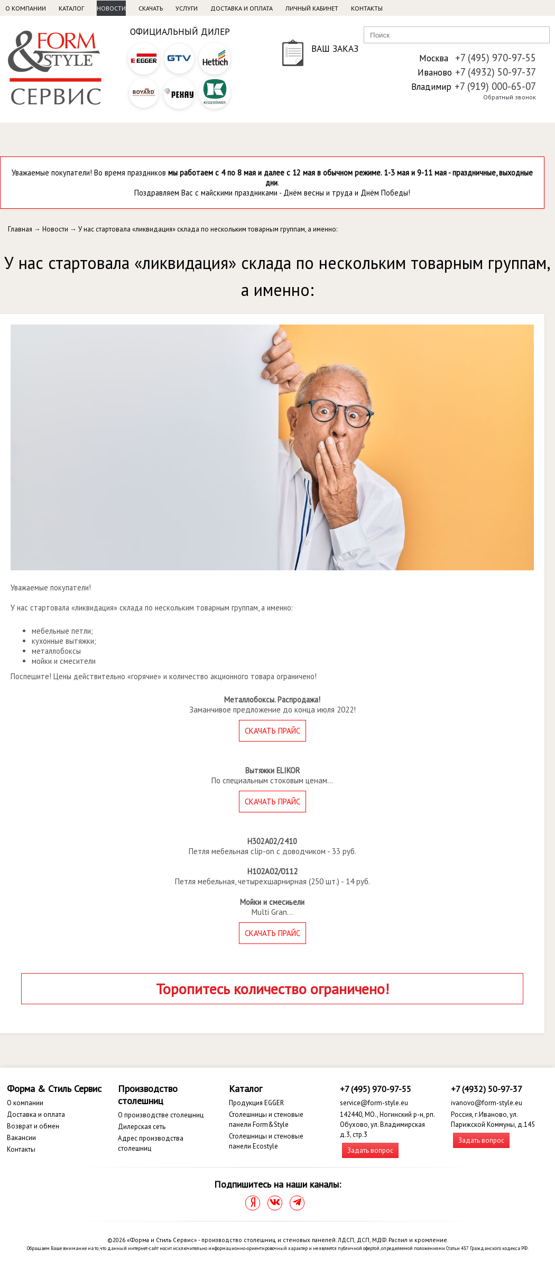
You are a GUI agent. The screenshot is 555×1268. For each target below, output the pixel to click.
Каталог (71, 8)
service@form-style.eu (374, 1102)
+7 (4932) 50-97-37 (495, 72)
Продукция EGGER (256, 1102)
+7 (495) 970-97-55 (495, 57)
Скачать (150, 8)
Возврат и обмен (33, 1126)
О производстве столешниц (161, 1114)
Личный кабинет (311, 8)
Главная (20, 229)
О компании (25, 8)
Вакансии (21, 1137)
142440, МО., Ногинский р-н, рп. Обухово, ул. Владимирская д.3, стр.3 (387, 1124)
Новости (111, 8)
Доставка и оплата (241, 8)
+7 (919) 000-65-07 (495, 86)
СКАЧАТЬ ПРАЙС (272, 731)
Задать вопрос (370, 1150)
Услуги (186, 8)
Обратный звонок (509, 97)
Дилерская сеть (141, 1126)
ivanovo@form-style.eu (486, 1102)
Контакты (367, 8)
